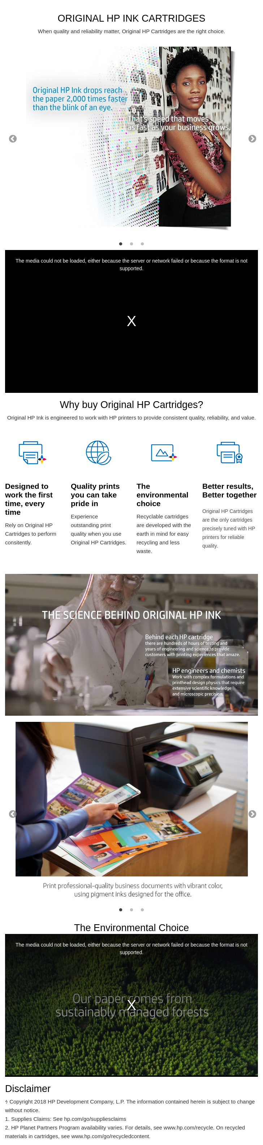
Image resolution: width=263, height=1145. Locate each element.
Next (251, 138)
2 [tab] (131, 244)
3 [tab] (142, 244)
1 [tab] (120, 244)
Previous (12, 138)
